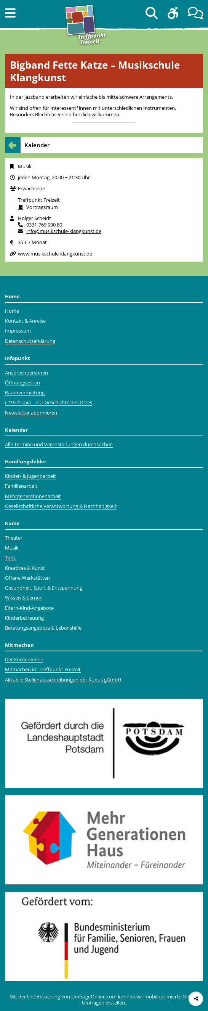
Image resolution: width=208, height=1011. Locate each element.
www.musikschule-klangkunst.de (55, 253)
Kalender (37, 145)
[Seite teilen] (196, 999)
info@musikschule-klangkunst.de (63, 231)
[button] (10, 13)
